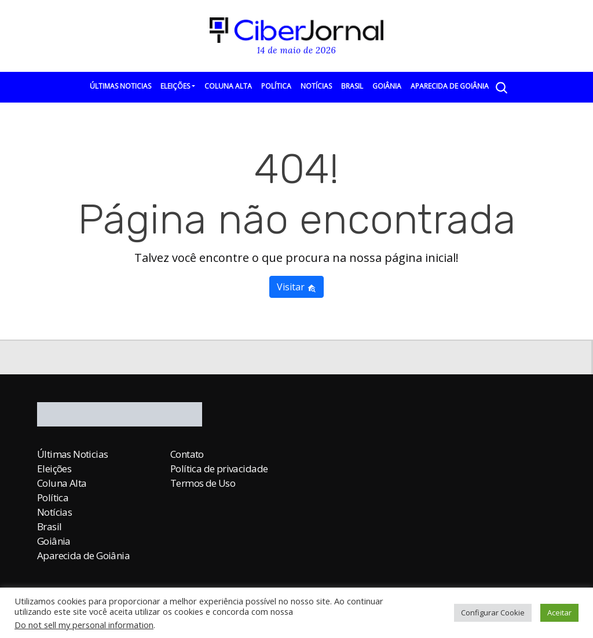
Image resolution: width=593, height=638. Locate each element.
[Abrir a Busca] (500, 87)
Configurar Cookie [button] (493, 612)
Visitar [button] (296, 286)
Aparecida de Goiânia (450, 86)
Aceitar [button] (559, 612)
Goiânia (386, 86)
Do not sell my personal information (83, 624)
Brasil (352, 86)
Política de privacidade (219, 468)
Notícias (316, 86)
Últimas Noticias (120, 86)
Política (276, 86)
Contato (187, 454)
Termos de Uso (202, 483)
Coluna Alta (228, 86)
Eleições (175, 86)
